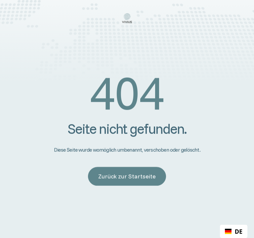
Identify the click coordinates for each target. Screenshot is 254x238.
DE (233, 231)
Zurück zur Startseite (127, 176)
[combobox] (233, 231)
